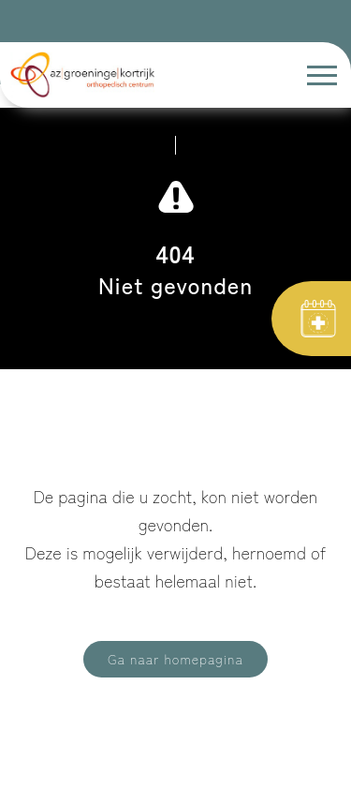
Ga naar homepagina (175, 658)
